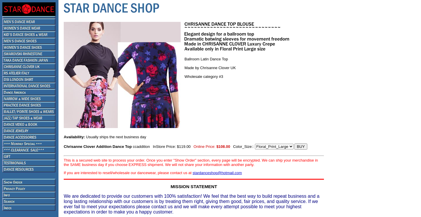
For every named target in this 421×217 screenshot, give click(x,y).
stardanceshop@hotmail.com (217, 173)
